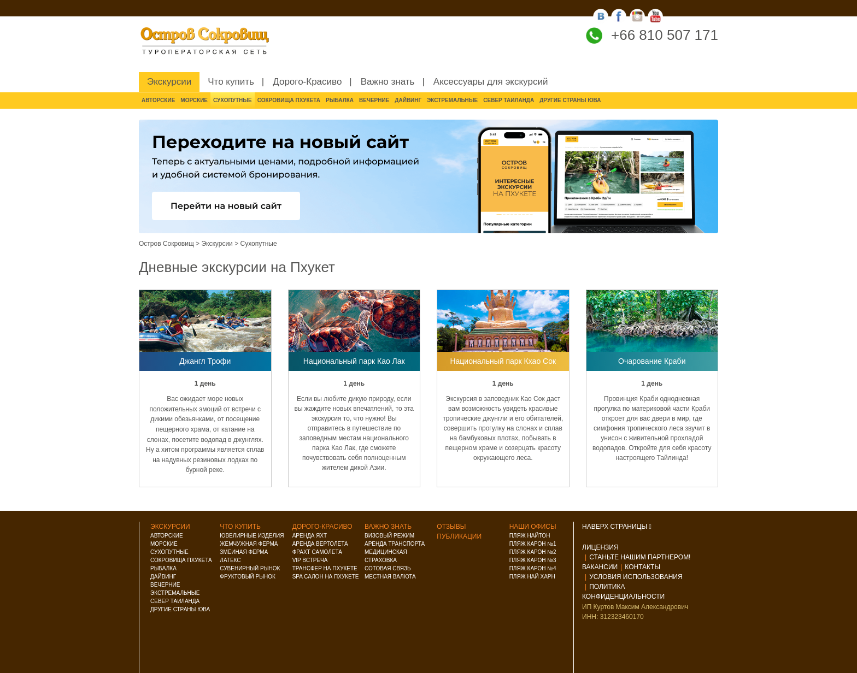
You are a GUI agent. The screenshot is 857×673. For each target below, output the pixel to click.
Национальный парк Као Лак (354, 361)
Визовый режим (389, 536)
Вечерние (374, 100)
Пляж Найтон (529, 536)
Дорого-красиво (322, 526)
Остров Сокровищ (166, 243)
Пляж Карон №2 (532, 552)
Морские (194, 100)
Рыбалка (340, 100)
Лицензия (600, 547)
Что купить (231, 81)
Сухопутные (232, 100)
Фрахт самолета (317, 552)
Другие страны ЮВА (570, 100)
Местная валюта (390, 577)
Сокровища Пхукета (288, 100)
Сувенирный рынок (250, 568)
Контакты (642, 567)
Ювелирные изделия (252, 536)
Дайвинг (408, 100)
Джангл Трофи (205, 361)
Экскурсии (169, 81)
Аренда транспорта (395, 544)
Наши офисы (532, 526)
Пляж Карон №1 (532, 544)
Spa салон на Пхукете (325, 577)
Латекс (230, 560)
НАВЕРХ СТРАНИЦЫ (616, 526)
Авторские (158, 100)
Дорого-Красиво (307, 81)
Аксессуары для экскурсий (490, 81)
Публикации (459, 536)
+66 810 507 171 (664, 35)
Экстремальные (452, 100)
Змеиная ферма (244, 552)
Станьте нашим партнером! (639, 557)
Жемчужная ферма (249, 544)
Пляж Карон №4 (532, 568)
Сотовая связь (388, 568)
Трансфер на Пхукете (324, 568)
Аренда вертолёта (320, 544)
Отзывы (451, 526)
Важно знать (388, 81)
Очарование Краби (651, 361)
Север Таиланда (508, 100)
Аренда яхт (309, 536)
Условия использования (635, 577)
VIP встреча (310, 560)
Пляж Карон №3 (532, 560)
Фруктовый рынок (247, 577)
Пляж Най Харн (532, 577)
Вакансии (600, 567)
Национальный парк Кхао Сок (503, 361)
